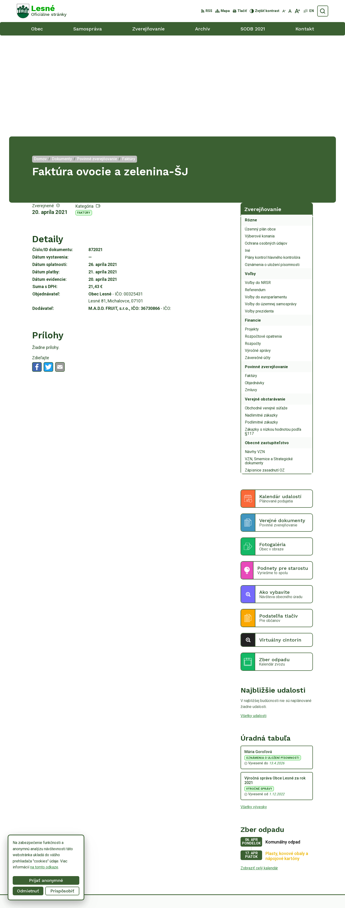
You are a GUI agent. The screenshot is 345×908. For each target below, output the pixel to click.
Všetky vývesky (254, 706)
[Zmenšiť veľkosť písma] (284, 11)
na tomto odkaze (32, 867)
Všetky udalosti (253, 615)
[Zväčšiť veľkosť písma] (297, 11)
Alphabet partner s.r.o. (197, 895)
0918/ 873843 (302, 868)
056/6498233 (301, 863)
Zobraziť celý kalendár (259, 767)
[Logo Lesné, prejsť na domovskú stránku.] (42, 11)
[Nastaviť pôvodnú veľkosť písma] (290, 11)
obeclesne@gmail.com (309, 873)
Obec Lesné (257, 895)
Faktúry (83, 111)
